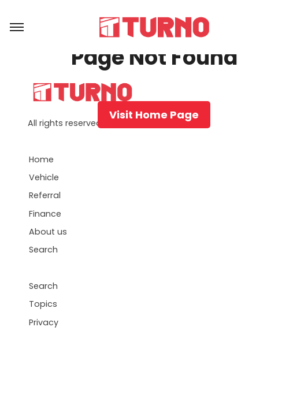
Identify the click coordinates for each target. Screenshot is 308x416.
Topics (43, 304)
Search (43, 249)
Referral (45, 195)
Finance (45, 214)
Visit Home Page (154, 114)
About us (48, 231)
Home (41, 159)
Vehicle (44, 177)
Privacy (43, 322)
